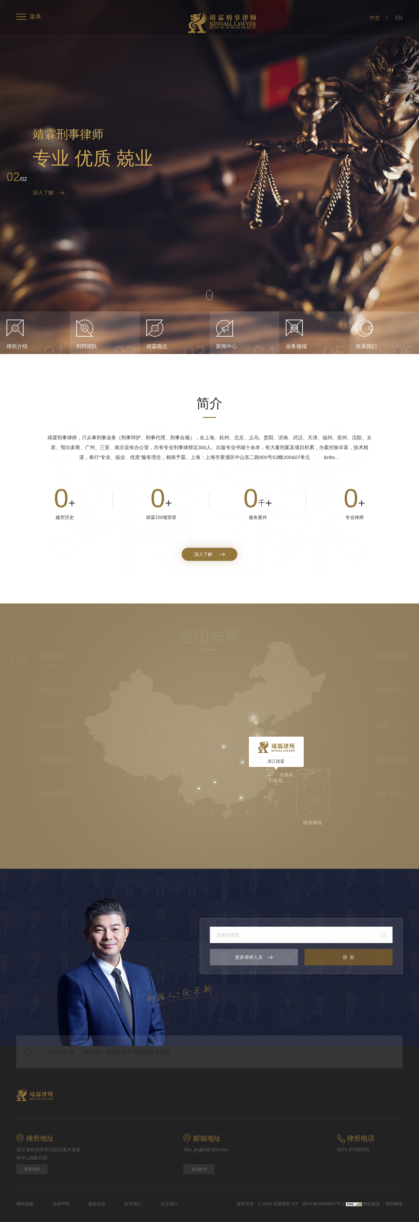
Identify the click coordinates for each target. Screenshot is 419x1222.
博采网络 (394, 1203)
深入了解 (48, 192)
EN (399, 18)
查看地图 (32, 1169)
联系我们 (132, 1203)
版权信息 (96, 1203)
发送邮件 (199, 1169)
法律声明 (60, 1203)
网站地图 (24, 1203)
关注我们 (168, 1203)
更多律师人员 (260, 957)
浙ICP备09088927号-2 (324, 1203)
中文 (375, 18)
